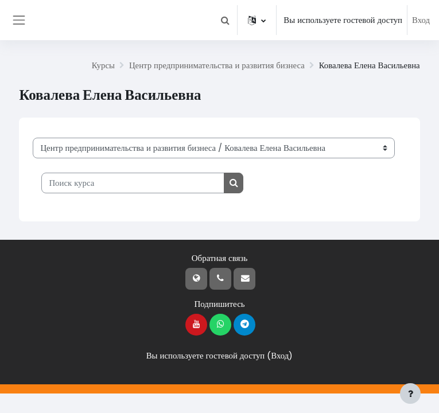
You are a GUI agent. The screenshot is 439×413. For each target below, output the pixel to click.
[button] (225, 20)
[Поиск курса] (132, 183)
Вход (421, 20)
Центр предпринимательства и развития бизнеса (217, 65)
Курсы (103, 65)
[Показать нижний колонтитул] (410, 393)
